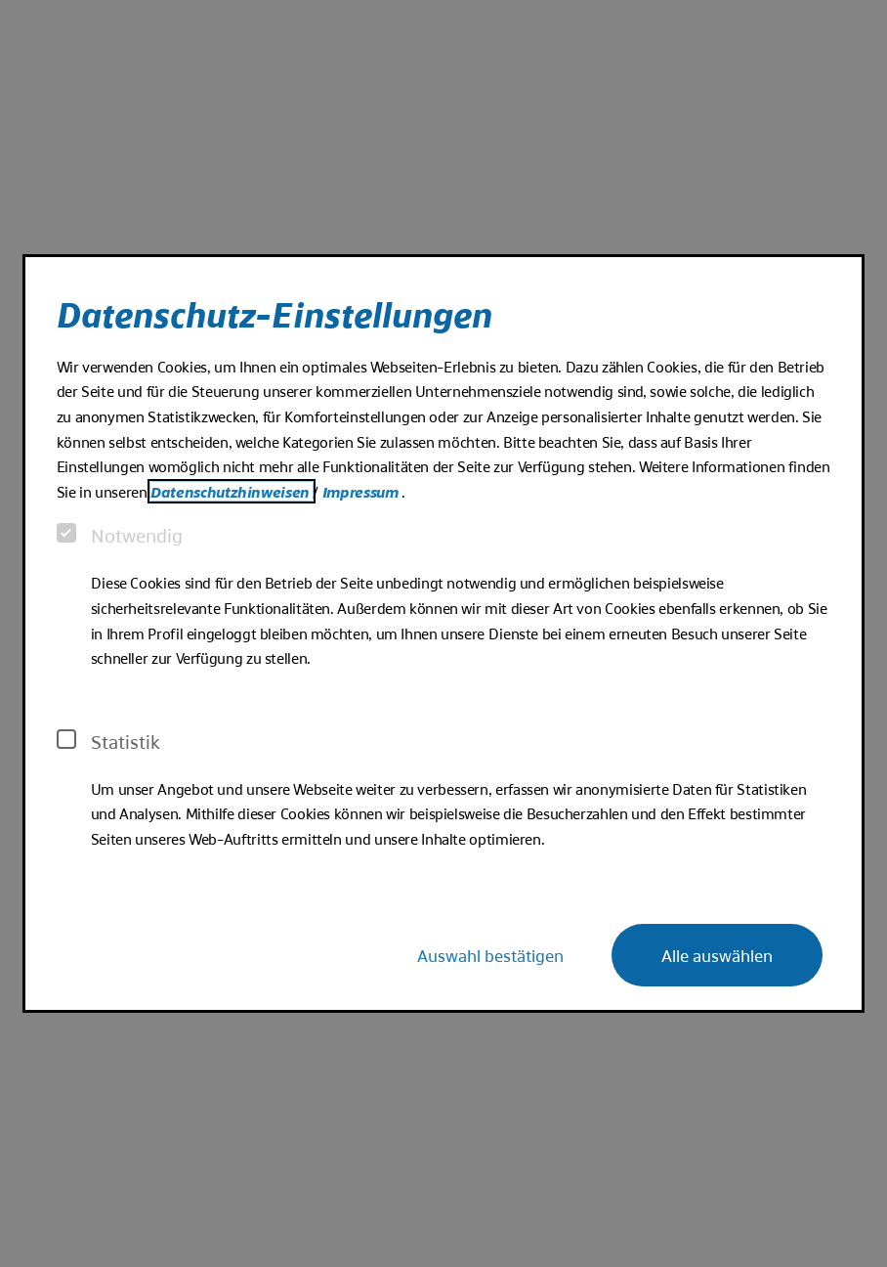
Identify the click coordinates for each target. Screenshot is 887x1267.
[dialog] (444, 633)
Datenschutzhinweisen (231, 491)
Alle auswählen (717, 954)
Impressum (361, 491)
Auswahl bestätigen (490, 954)
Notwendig (120, 534)
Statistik (108, 741)
